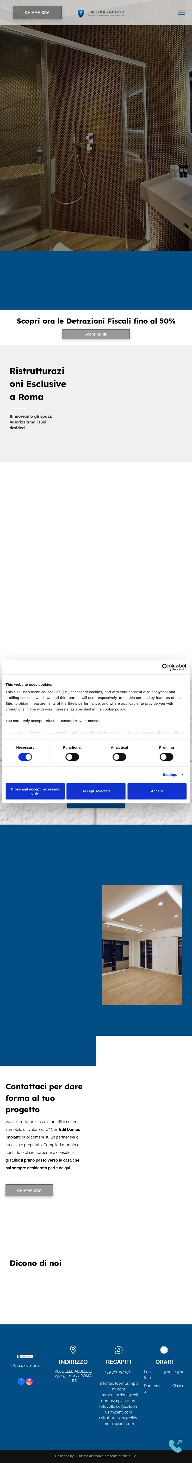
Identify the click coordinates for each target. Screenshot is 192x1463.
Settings (170, 775)
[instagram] (29, 1382)
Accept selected (96, 791)
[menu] (181, 12)
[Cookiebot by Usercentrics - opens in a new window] (165, 667)
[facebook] (21, 1382)
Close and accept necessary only (35, 791)
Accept (157, 791)
